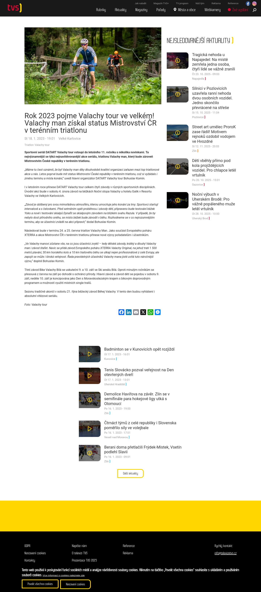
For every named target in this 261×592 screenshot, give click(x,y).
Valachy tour (42, 146)
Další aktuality (130, 475)
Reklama (128, 555)
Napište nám (79, 548)
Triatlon (29, 146)
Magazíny (142, 11)
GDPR (27, 548)
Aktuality (121, 11)
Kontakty (29, 562)
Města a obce (187, 11)
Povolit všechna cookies (42, 584)
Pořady (161, 11)
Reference (129, 548)
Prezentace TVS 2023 (84, 562)
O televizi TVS (79, 555)
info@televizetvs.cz (226, 555)
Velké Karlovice (70, 140)
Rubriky (102, 11)
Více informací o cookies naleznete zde (64, 575)
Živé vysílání (241, 11)
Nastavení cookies (35, 555)
